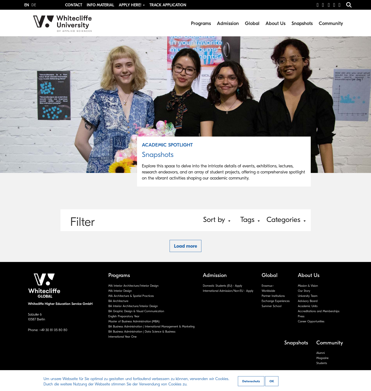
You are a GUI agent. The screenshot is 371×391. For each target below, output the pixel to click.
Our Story (304, 291)
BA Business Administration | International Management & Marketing (151, 326)
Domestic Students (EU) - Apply (222, 285)
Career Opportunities (311, 321)
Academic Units (308, 306)
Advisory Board (308, 301)
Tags (250, 219)
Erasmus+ (268, 285)
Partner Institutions (273, 296)
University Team (308, 296)
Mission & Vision (308, 285)
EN (27, 5)
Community (331, 23)
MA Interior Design (120, 291)
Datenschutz (251, 381)
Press (301, 316)
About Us (275, 23)
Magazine (322, 358)
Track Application (167, 5)
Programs (201, 23)
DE (33, 5)
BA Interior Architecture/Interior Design (133, 306)
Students (321, 363)
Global (252, 23)
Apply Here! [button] (132, 5)
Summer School (271, 306)
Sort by (216, 219)
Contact (73, 5)
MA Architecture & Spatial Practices (131, 296)
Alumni (320, 353)
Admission (228, 23)
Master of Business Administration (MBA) (133, 321)
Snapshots (302, 23)
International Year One (122, 336)
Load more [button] (185, 246)
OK (271, 381)
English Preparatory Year (123, 316)
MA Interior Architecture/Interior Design (133, 285)
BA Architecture (118, 301)
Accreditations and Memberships (318, 311)
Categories (286, 219)
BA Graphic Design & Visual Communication (136, 311)
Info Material (100, 5)
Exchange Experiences (276, 301)
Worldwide (268, 291)
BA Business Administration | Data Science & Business (141, 331)
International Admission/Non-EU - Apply (228, 291)
